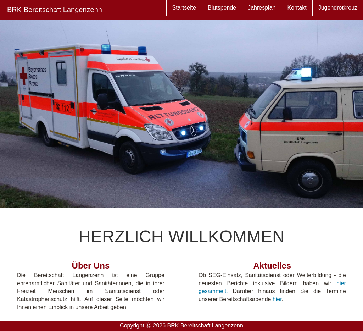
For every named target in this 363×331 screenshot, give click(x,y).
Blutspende (202, 10)
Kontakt (288, 10)
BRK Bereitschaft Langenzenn (54, 9)
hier (277, 299)
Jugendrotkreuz (334, 10)
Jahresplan (247, 10)
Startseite (159, 10)
